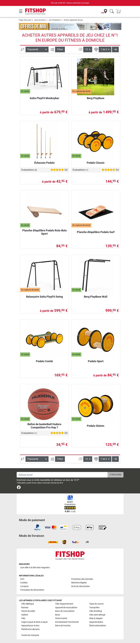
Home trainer (61, 618)
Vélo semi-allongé (97, 615)
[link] (19, 487)
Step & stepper (96, 618)
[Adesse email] (62, 475)
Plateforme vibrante (30, 629)
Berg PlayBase (95, 98)
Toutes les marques (30, 635)
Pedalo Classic (96, 162)
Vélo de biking (95, 611)
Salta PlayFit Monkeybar (44, 98)
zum (35, 567)
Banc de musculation (65, 611)
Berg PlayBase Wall (95, 296)
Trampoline (94, 607)
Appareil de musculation (66, 607)
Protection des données (82, 579)
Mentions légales (79, 582)
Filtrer (60, 49)
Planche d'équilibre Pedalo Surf (95, 232)
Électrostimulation (97, 625)
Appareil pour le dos (30, 625)
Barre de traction (63, 625)
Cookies (23, 582)
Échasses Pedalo (44, 162)
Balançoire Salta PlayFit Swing (44, 296)
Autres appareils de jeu (73, 20)
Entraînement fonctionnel (67, 622)
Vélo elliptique (27, 604)
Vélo (23, 618)
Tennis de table (28, 611)
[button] (115, 49)
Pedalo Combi (44, 361)
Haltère (24, 615)
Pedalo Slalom (95, 425)
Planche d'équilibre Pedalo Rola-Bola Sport (44, 232)
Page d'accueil (25, 20)
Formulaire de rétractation (32, 590)
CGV (22, 579)
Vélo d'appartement (64, 604)
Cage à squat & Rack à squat (34, 622)
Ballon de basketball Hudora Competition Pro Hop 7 (44, 426)
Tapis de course (96, 604)
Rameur (25, 607)
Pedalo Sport (95, 361)
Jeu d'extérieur (55, 20)
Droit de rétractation (80, 586)
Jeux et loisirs (40, 20)
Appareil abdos (96, 622)
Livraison (24, 586)
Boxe (57, 615)
